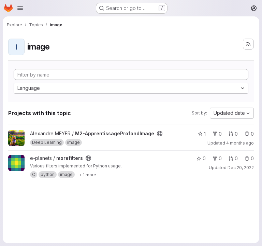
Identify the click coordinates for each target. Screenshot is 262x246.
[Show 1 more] (87, 174)
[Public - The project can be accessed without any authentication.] (159, 133)
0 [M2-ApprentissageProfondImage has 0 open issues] (249, 134)
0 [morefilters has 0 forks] (217, 158)
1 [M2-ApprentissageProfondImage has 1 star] (202, 134)
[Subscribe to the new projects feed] (248, 44)
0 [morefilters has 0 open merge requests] (233, 158)
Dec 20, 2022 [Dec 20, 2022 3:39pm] (241, 167)
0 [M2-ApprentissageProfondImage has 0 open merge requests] (233, 134)
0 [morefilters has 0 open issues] (249, 158)
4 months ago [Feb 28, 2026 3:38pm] (240, 143)
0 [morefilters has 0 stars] (201, 158)
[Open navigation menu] (20, 8)
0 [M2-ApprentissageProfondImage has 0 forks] (217, 134)
